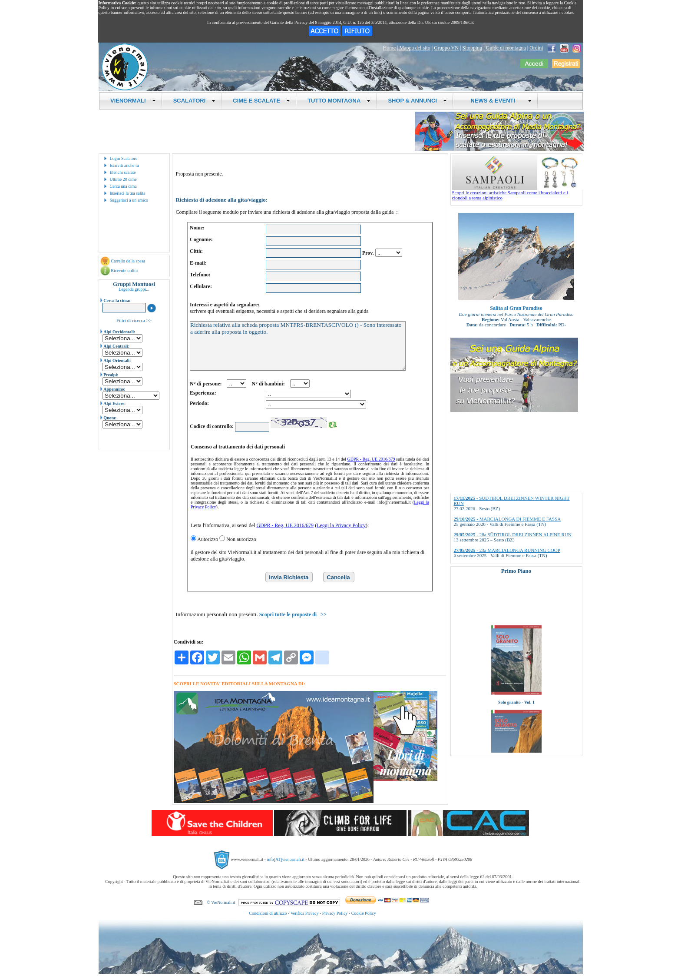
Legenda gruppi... (134, 289)
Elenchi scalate (123, 172)
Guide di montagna (506, 48)
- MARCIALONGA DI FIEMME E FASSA (507, 518)
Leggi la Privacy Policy (341, 525)
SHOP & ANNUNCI (417, 100)
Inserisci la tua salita (127, 193)
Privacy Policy (335, 913)
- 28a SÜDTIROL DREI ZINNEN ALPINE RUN (513, 534)
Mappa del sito (414, 48)
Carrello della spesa (128, 261)
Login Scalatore (124, 158)
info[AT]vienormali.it (285, 858)
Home (389, 48)
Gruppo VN (446, 48)
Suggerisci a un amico (129, 200)
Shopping (472, 48)
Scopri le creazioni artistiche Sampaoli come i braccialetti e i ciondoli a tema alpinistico (517, 193)
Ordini (536, 48)
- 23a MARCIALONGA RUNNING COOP (507, 550)
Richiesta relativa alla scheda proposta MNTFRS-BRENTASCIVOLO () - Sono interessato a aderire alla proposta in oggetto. (298, 346)
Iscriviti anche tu (124, 165)
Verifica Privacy (305, 913)
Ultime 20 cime (123, 179)
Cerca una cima (123, 186)
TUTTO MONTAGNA (338, 100)
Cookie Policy (363, 913)
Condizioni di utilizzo (268, 913)
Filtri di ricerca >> (134, 320)
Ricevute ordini (124, 270)
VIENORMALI (133, 100)
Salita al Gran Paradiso (516, 308)
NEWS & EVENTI (497, 100)
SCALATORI (194, 100)
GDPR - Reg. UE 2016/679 (371, 459)
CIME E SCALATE (261, 100)
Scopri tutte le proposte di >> (293, 614)
